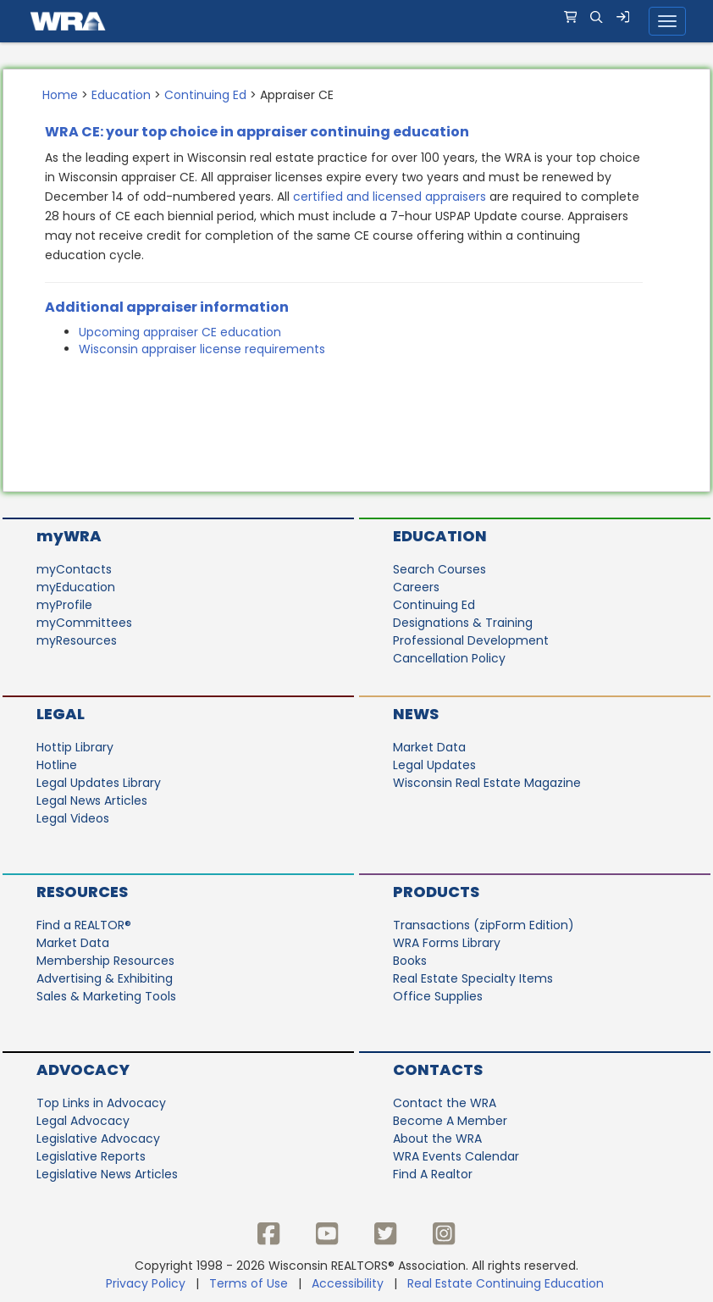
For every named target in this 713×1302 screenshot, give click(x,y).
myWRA (69, 535)
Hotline (56, 764)
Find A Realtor (433, 1174)
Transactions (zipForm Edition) (483, 925)
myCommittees (84, 622)
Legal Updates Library (98, 782)
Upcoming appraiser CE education (180, 332)
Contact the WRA (444, 1102)
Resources (82, 891)
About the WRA (437, 1138)
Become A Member (450, 1120)
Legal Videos (72, 818)
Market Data (429, 747)
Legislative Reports (91, 1156)
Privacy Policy (145, 1283)
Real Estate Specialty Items (473, 978)
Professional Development (471, 640)
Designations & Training (463, 622)
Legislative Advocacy (98, 1138)
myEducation (75, 587)
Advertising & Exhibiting (104, 978)
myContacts (74, 569)
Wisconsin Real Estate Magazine (487, 782)
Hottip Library (74, 747)
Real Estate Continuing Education (507, 1283)
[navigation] (356, 21)
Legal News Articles (91, 800)
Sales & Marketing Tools (106, 996)
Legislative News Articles (107, 1174)
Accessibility (348, 1283)
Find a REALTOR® (83, 925)
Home (60, 94)
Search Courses (439, 569)
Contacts (438, 1069)
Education (121, 94)
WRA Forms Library (446, 942)
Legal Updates (434, 764)
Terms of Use (248, 1283)
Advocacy (83, 1069)
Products (436, 891)
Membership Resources (105, 960)
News (416, 713)
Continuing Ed (205, 94)
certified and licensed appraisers (389, 196)
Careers (416, 587)
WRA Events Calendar (456, 1156)
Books (410, 960)
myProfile (64, 604)
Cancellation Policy (449, 658)
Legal (60, 713)
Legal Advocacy (83, 1120)
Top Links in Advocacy (101, 1102)
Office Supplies (438, 996)
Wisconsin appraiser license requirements (202, 349)
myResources (76, 640)
